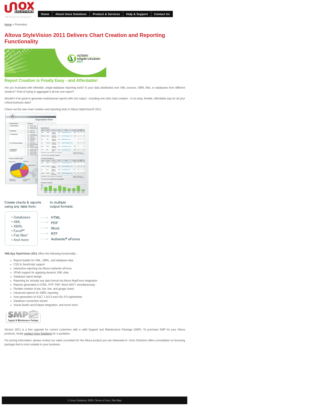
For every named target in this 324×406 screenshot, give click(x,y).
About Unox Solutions (70, 14)
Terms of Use (102, 400)
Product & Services (106, 14)
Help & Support (137, 14)
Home (45, 14)
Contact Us (162, 14)
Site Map (116, 400)
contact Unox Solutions (38, 333)
